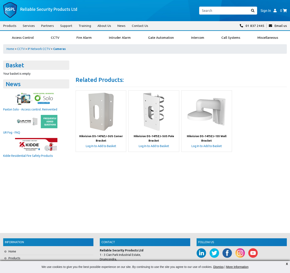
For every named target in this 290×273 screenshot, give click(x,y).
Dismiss (218, 267)
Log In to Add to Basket (101, 146)
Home (10, 49)
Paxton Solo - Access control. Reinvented (30, 109)
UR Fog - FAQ (11, 132)
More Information (237, 267)
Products (9, 26)
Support (66, 26)
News (121, 26)
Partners (47, 26)
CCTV (21, 49)
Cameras (59, 49)
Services (29, 26)
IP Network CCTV (39, 49)
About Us (104, 26)
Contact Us (140, 26)
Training (85, 26)
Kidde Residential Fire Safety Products (28, 155)
